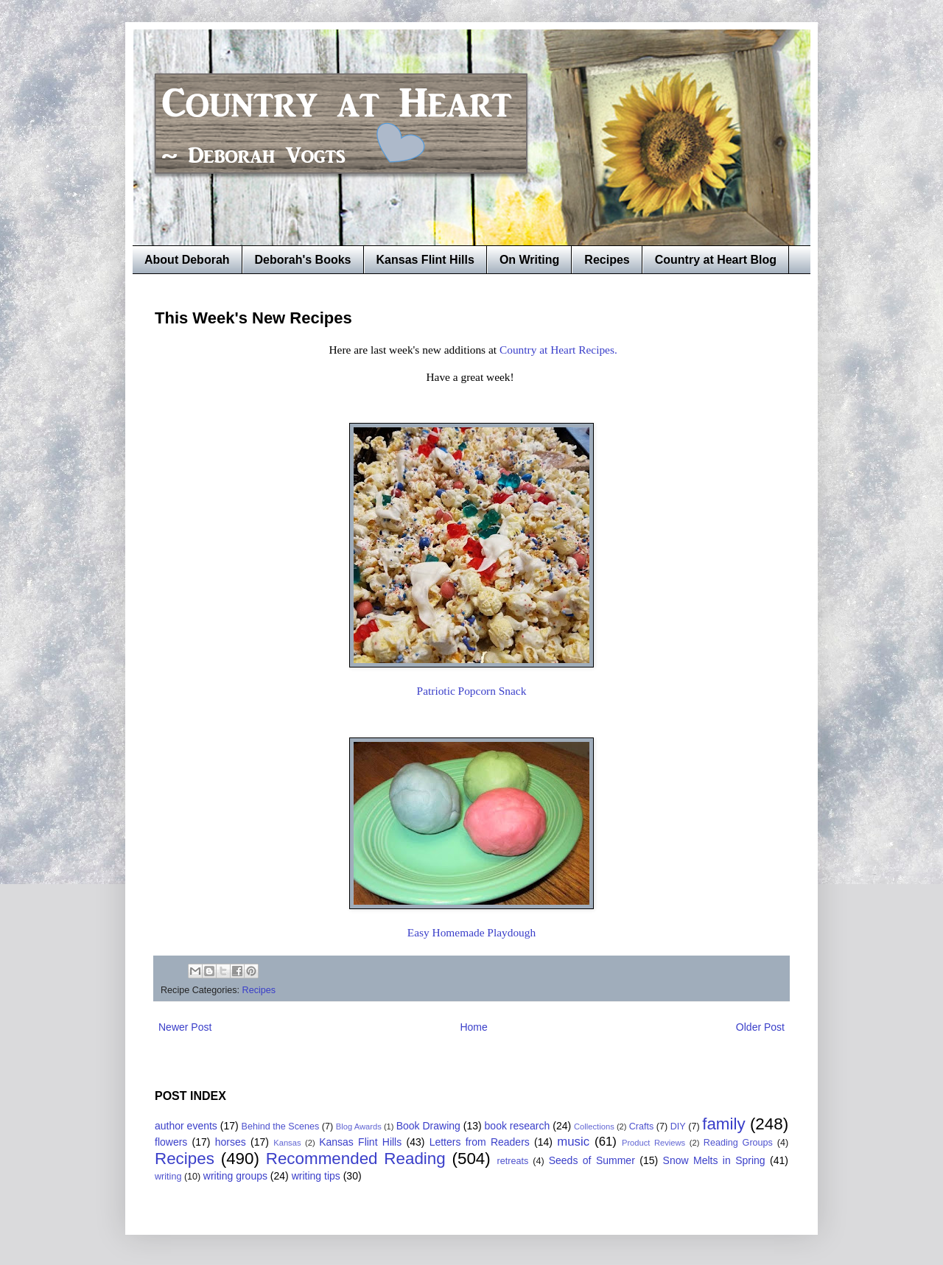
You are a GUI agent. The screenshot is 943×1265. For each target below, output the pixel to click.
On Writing (529, 259)
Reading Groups (738, 1143)
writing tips (316, 1176)
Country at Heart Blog (716, 259)
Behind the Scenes (281, 1126)
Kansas (287, 1142)
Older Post (760, 1027)
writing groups (235, 1176)
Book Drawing (428, 1126)
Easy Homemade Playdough (471, 932)
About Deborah (187, 259)
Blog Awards (359, 1126)
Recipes (606, 259)
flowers (171, 1142)
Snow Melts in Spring (714, 1160)
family (723, 1124)
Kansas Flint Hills (425, 259)
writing (168, 1176)
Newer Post (184, 1027)
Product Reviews (653, 1142)
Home (473, 1027)
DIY (678, 1126)
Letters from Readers (480, 1142)
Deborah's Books (303, 259)
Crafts (641, 1126)
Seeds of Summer (592, 1160)
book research (517, 1126)
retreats (513, 1161)
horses (230, 1142)
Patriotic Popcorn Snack (472, 690)
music (573, 1142)
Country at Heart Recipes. (558, 349)
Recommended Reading (356, 1158)
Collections (594, 1126)
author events (186, 1126)
